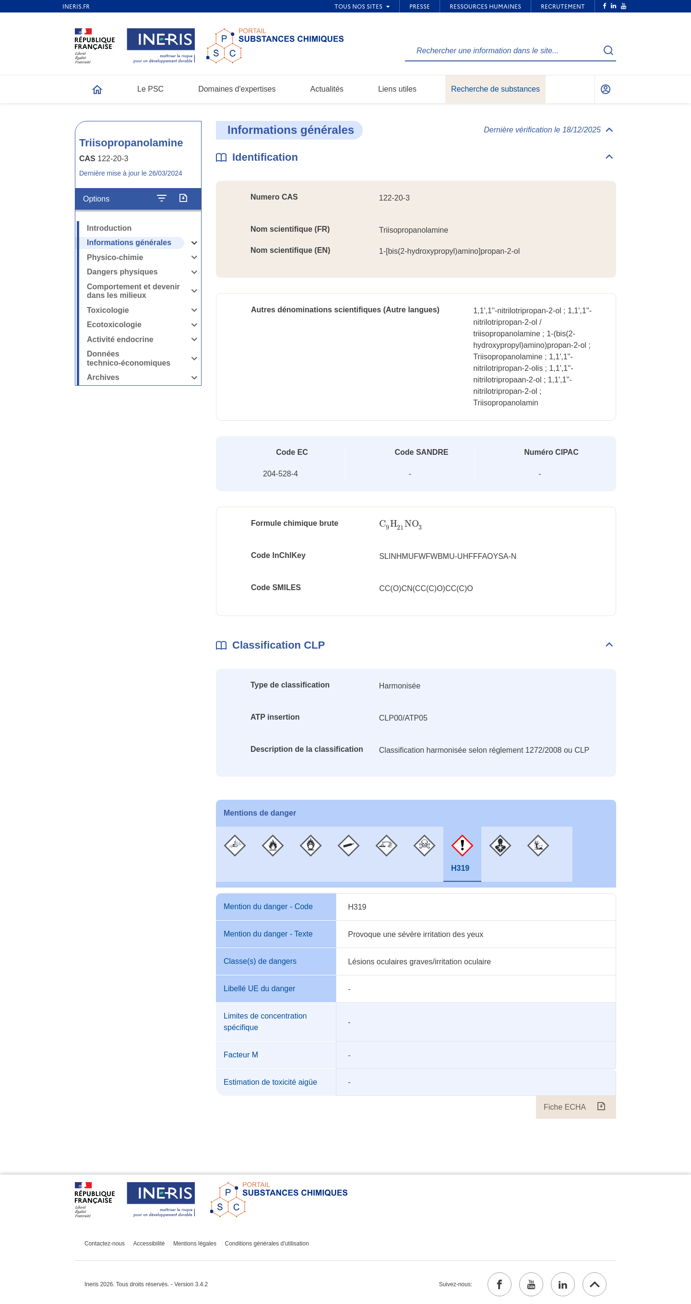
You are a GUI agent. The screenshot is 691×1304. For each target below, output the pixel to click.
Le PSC (150, 89)
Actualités (327, 89)
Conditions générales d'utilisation (267, 1243)
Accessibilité (149, 1243)
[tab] (235, 854)
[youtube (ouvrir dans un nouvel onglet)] (531, 1284)
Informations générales (129, 242)
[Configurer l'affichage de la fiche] (162, 198)
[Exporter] (183, 198)
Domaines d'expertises (236, 89)
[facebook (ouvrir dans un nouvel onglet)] (500, 1284)
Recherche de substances (495, 89)
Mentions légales (194, 1243)
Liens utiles (397, 89)
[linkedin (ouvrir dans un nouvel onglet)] (563, 1284)
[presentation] (401, 524)
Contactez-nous (104, 1243)
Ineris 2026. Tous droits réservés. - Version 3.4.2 (146, 1284)
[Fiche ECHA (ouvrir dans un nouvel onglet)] (601, 1107)
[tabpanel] (416, 1006)
